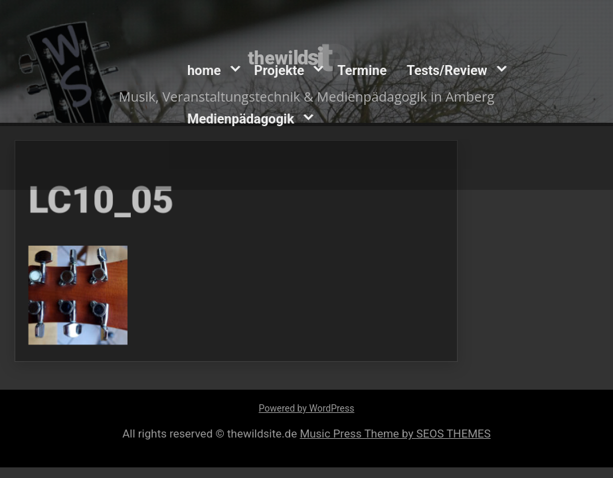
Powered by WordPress (307, 408)
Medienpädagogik (240, 119)
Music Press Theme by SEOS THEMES (395, 433)
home (204, 70)
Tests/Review (446, 70)
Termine (362, 70)
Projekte (279, 70)
